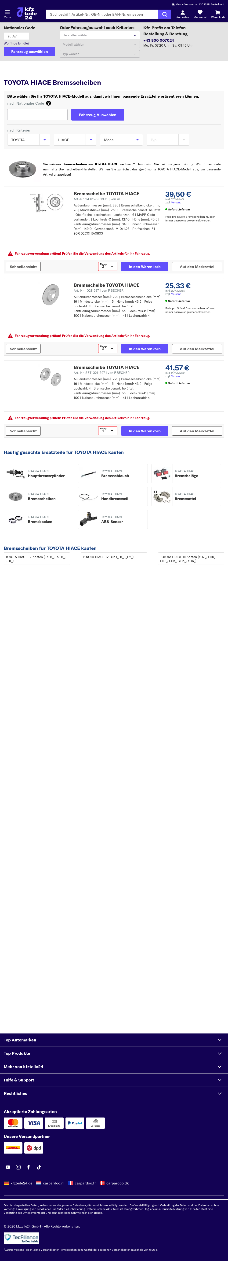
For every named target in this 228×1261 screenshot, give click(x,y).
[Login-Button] (182, 14)
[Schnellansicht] (23, 266)
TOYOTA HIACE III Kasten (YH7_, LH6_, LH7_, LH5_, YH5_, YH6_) (188, 559)
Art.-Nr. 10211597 (98, 290)
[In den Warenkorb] (144, 266)
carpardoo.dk (117, 1183)
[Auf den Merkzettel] (197, 266)
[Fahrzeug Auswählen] (97, 115)
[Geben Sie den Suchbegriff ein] (102, 14)
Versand (176, 202)
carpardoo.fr (85, 1183)
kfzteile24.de (22, 1183)
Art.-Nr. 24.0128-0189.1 (98, 199)
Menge (103, 264)
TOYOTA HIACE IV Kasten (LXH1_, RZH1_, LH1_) (36, 559)
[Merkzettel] (200, 14)
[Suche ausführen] (164, 14)
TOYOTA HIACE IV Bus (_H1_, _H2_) (108, 557)
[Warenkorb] (217, 14)
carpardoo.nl (53, 1183)
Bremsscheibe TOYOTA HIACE (106, 193)
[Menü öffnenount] (7, 12)
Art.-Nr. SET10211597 (102, 373)
